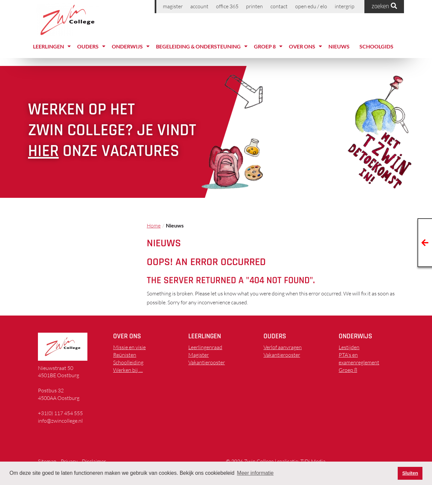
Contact (279, 6)
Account (199, 6)
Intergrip (345, 6)
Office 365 (227, 6)
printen (254, 6)
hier (43, 151)
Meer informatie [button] (255, 473)
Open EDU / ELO (311, 6)
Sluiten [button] (410, 473)
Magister (173, 6)
